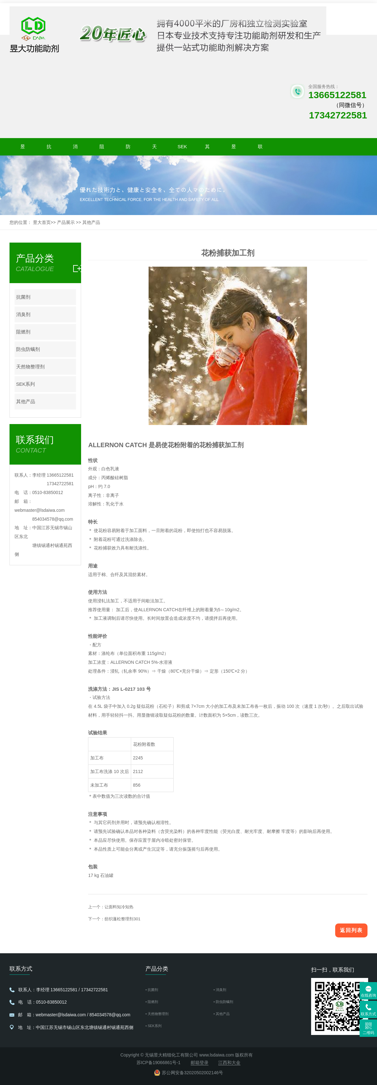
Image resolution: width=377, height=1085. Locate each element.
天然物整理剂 (154, 148)
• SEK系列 (155, 1027)
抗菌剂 (49, 148)
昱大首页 (22, 148)
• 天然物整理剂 (160, 1014)
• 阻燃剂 (153, 1002)
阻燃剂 (101, 148)
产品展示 (66, 222)
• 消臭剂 (222, 989)
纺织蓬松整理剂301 (122, 919)
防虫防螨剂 (128, 148)
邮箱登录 (199, 1062)
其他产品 (207, 148)
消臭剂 (75, 148)
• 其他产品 (224, 1014)
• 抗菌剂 (153, 989)
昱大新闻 (233, 148)
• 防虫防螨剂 (226, 1002)
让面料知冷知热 (119, 906)
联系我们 (260, 148)
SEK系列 (181, 148)
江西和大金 (229, 1062)
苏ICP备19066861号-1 (159, 1062)
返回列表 (351, 930)
